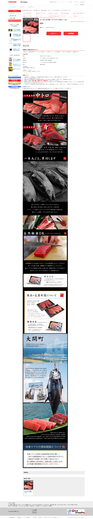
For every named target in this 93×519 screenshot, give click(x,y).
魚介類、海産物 (43, 10)
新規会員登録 (82, 4)
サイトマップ (34, 511)
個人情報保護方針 (12, 517)
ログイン (76, 4)
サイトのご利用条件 (26, 517)
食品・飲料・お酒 (36, 10)
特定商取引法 (19, 517)
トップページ (12, 13)
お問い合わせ (34, 512)
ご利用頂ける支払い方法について (43, 88)
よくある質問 (34, 517)
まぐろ (49, 10)
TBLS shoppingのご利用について (13, 511)
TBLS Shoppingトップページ (27, 10)
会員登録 (71, 33)
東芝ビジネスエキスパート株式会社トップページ (52, 517)
